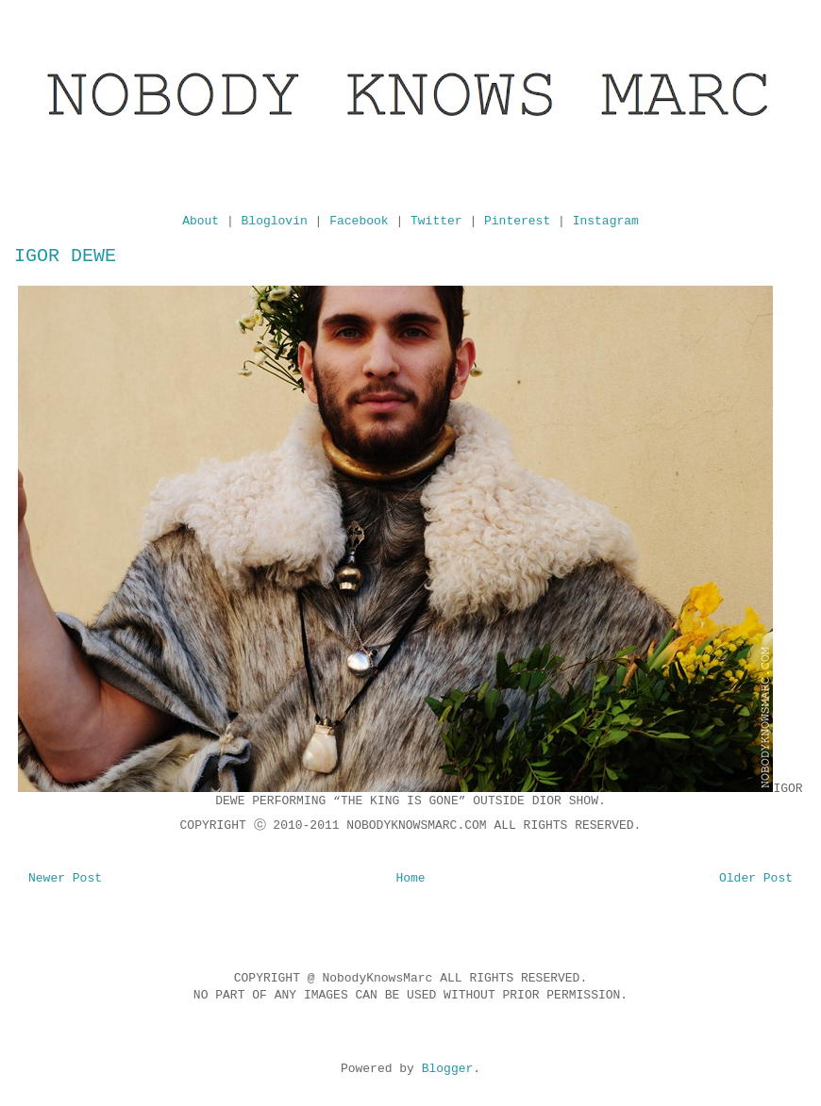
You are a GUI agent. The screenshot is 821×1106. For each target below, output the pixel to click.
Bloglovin (275, 221)
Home (410, 878)
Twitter (436, 221)
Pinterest (517, 221)
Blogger (448, 1069)
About (200, 221)
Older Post (756, 878)
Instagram (606, 221)
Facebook (358, 221)
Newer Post (65, 878)
